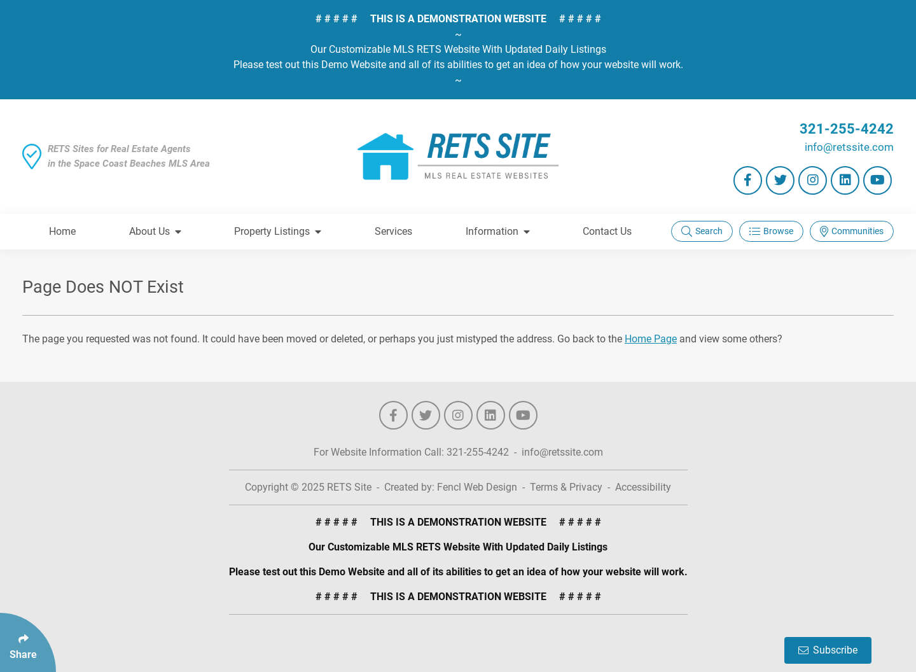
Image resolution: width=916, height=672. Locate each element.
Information (498, 231)
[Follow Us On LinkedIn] (845, 180)
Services (393, 231)
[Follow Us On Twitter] (780, 180)
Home (62, 231)
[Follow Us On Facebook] (747, 180)
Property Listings (277, 231)
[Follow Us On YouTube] (877, 180)
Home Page (651, 339)
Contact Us (607, 231)
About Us (155, 231)
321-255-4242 (847, 129)
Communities (852, 231)
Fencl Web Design (477, 487)
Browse (771, 231)
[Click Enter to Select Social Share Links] (28, 642)
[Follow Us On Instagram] (812, 180)
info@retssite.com (849, 147)
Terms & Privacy (566, 487)
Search (702, 231)
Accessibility (643, 487)
